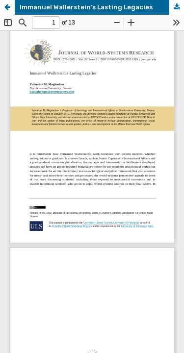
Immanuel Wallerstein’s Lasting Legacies (86, 7)
